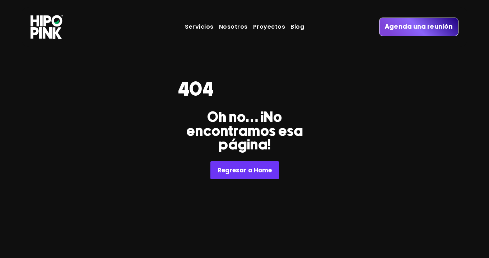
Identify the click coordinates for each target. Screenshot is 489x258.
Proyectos (269, 26)
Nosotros (233, 26)
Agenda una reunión (419, 27)
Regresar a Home (245, 170)
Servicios (199, 26)
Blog (297, 26)
